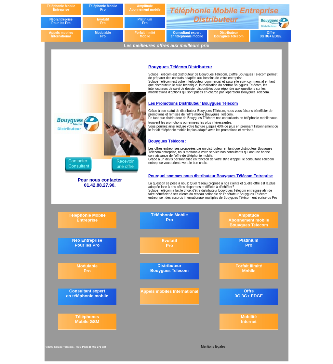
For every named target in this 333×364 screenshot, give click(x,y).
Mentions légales (213, 346)
